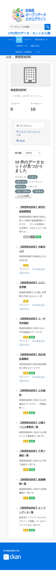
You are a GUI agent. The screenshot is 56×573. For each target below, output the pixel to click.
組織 (19, 40)
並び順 (18, 153)
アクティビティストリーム (28, 133)
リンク (37, 52)
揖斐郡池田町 (23, 56)
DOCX (26, 237)
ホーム (11, 40)
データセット (24, 125)
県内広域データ (41, 40)
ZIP (32, 237)
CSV (25, 265)
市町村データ (21, 46)
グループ (28, 40)
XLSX (38, 237)
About (21, 140)
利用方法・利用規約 (24, 52)
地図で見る (35, 46)
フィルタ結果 (23, 196)
